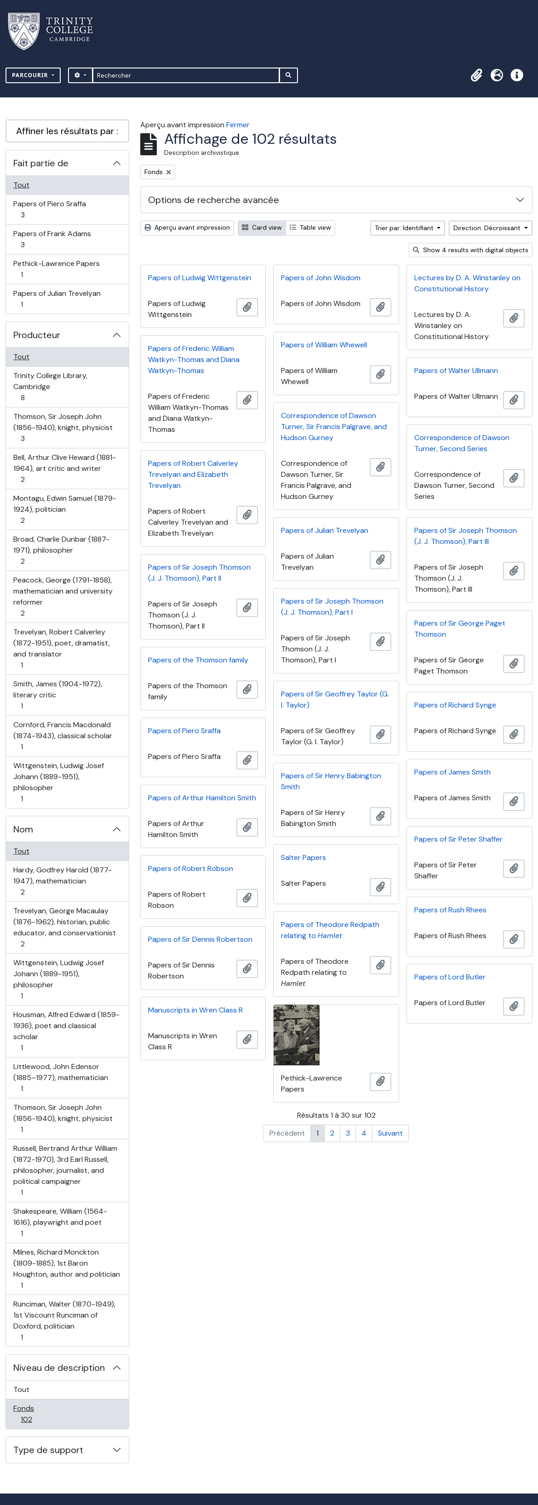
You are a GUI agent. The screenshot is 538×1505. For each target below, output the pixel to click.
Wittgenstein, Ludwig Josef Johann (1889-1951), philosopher (58, 782)
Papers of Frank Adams (52, 239)
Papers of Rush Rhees (450, 910)
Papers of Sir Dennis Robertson (200, 939)
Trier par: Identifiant (405, 228)
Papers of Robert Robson (190, 868)
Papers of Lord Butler (450, 977)
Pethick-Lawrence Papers (56, 269)
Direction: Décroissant (487, 228)
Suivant (390, 1133)
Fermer (238, 125)
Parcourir (31, 75)
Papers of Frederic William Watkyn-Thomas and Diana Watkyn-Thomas (194, 359)
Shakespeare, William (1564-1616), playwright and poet (60, 1222)
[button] (476, 75)
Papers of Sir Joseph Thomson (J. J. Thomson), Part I (332, 606)
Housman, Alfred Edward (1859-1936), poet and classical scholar (66, 1031)
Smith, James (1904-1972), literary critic (57, 695)
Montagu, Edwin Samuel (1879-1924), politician (64, 509)
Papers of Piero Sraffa (49, 209)
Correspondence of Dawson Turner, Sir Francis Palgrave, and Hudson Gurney (334, 426)
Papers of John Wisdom (321, 278)
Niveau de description (59, 1368)
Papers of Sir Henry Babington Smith (331, 781)
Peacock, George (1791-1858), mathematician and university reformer (63, 596)
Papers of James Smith (452, 772)
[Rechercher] (186, 75)
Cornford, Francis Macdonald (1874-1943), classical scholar (62, 735)
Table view (310, 227)
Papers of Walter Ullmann (456, 370)
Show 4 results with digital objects (470, 250)
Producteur (36, 335)
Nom (23, 829)
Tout (21, 185)
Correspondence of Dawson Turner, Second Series (461, 443)
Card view (262, 227)
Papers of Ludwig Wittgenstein (199, 278)
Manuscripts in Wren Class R (195, 1010)
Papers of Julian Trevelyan (57, 299)
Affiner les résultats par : (67, 131)
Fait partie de (41, 163)
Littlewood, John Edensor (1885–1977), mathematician (60, 1077)
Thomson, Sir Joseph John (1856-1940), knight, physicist (63, 427)
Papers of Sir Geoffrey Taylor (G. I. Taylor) (335, 699)
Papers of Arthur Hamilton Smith (202, 798)
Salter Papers (303, 857)
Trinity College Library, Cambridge (50, 386)
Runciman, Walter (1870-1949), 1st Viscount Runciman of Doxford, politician (64, 1320)
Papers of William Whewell (324, 345)
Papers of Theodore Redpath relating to (330, 930)
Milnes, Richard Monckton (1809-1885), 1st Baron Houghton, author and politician (66, 1268)
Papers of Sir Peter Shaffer (458, 839)
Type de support (48, 1450)
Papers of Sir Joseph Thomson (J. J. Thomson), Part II (199, 572)
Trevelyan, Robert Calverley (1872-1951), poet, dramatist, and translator (61, 648)
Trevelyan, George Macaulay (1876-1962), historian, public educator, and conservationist (64, 927)
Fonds (36, 1414)
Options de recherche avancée (213, 200)
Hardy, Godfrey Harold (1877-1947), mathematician (62, 881)
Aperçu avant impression (187, 227)
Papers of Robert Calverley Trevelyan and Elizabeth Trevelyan (193, 474)
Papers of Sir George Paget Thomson (459, 628)
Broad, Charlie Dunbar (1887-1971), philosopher (61, 550)
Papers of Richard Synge (455, 705)
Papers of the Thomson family (198, 660)
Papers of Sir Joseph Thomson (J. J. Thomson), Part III (465, 536)
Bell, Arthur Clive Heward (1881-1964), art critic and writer (64, 468)
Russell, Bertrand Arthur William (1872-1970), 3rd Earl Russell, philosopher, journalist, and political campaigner (65, 1170)
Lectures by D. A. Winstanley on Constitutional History (467, 283)
